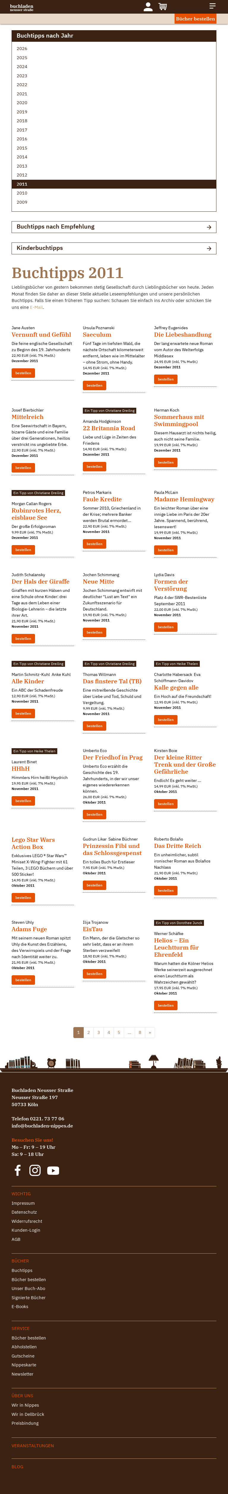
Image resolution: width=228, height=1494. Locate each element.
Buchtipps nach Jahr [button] (114, 36)
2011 (22, 184)
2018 (22, 120)
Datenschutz (24, 1212)
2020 (22, 102)
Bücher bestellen (195, 19)
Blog (17, 1466)
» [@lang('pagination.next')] (150, 1032)
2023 (22, 75)
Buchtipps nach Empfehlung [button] (114, 227)
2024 (22, 66)
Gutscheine (23, 1356)
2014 (22, 157)
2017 (22, 130)
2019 (22, 112)
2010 (22, 193)
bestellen (23, 373)
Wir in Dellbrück (28, 1414)
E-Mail (36, 307)
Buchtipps (22, 1270)
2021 (22, 94)
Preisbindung (25, 1423)
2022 (22, 84)
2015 (22, 148)
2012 (22, 175)
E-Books (20, 1306)
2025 (22, 57)
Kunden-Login (26, 1230)
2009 (22, 202)
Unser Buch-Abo (28, 1288)
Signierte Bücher (29, 1297)
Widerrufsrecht (27, 1221)
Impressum (23, 1203)
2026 (22, 48)
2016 (22, 139)
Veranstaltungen (33, 1445)
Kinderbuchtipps (114, 248)
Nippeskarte (24, 1365)
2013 (22, 166)
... (129, 1032)
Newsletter (23, 1374)
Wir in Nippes (25, 1405)
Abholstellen (24, 1347)
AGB (16, 1239)
